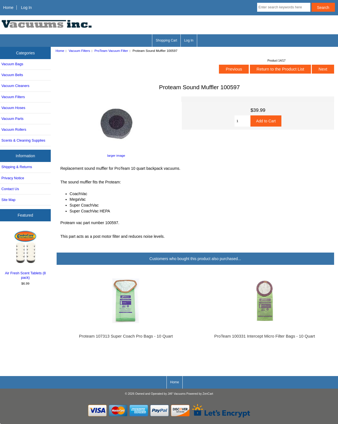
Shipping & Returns (16, 167)
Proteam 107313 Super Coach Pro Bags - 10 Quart (126, 336)
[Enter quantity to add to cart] (242, 121)
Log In (26, 7)
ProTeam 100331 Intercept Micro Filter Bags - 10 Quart (264, 336)
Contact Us (10, 189)
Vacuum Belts (12, 75)
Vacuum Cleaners (15, 86)
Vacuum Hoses (13, 108)
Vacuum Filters (79, 50)
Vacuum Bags (12, 64)
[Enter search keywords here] (283, 7)
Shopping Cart (166, 40)
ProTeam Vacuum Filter (111, 50)
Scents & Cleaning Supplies (23, 140)
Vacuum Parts (12, 119)
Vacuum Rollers (13, 129)
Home (8, 7)
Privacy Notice (12, 178)
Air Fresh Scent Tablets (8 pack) (25, 254)
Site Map (8, 200)
